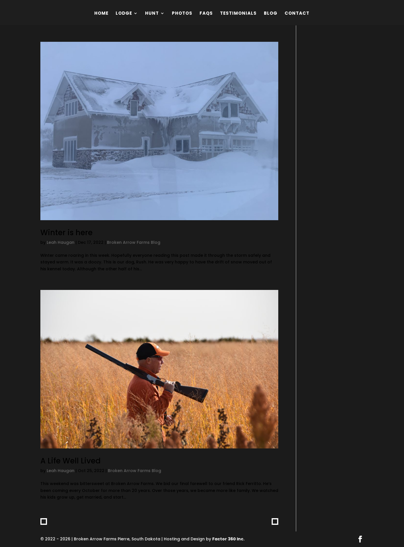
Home (101, 13)
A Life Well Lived (70, 461)
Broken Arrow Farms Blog (133, 242)
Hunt (152, 13)
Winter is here (66, 232)
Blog (270, 13)
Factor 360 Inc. (228, 539)
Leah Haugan (60, 242)
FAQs (206, 13)
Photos (182, 13)
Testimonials (238, 13)
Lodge (124, 13)
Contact (297, 13)
